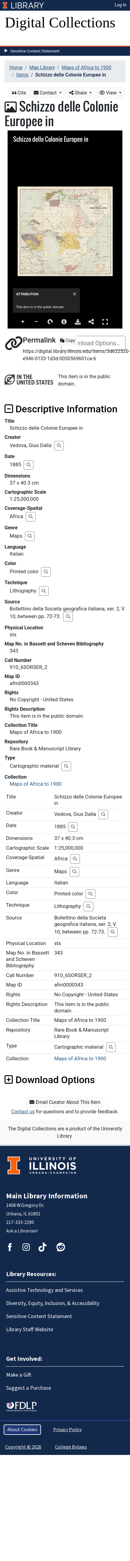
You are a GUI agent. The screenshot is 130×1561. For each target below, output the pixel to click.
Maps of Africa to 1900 (86, 67)
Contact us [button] (23, 1112)
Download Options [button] (50, 1080)
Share (78, 93)
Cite (19, 93)
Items (22, 75)
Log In (120, 4)
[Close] (74, 294)
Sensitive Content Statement (35, 51)
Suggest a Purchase (28, 1388)
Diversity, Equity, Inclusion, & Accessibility (52, 1303)
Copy (67, 340)
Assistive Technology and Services (44, 1290)
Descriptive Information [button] (61, 409)
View (108, 93)
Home (15, 67)
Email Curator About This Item (64, 1102)
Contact (46, 93)
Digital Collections (60, 22)
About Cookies (22, 1429)
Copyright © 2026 (23, 1447)
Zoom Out (36, 321)
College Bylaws (71, 1447)
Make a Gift (18, 1375)
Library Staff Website (29, 1329)
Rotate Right (50, 321)
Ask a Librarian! (22, 1231)
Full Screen (105, 321)
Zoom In (23, 321)
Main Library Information (46, 1196)
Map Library (42, 67)
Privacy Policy (67, 1429)
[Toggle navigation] (13, 40)
